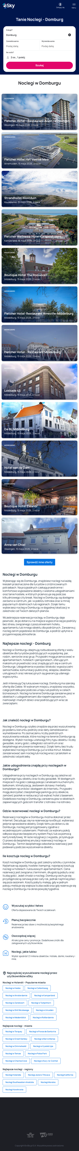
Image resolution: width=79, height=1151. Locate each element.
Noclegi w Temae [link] (13, 1053)
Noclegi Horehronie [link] (14, 1089)
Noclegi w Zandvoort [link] (14, 1002)
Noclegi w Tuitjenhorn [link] (41, 1002)
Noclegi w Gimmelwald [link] (15, 1046)
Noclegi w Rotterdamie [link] (43, 1017)
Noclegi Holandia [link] (13, 1074)
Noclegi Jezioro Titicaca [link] (39, 1074)
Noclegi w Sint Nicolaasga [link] (17, 1010)
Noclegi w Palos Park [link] (37, 1053)
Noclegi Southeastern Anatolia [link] (19, 1082)
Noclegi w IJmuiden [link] (44, 1010)
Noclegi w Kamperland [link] (44, 995)
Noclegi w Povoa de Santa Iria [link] (42, 1031)
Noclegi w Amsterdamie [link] (16, 995)
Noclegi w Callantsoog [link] (37, 988)
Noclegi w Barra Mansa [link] (44, 1038)
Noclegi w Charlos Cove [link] (16, 1060)
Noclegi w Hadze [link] (13, 988)
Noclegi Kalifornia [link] (65, 1074)
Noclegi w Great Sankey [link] (16, 1038)
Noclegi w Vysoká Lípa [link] (43, 1046)
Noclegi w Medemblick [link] (15, 1017)
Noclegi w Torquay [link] (13, 1031)
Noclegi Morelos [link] (48, 1082)
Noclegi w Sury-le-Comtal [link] (46, 1060)
